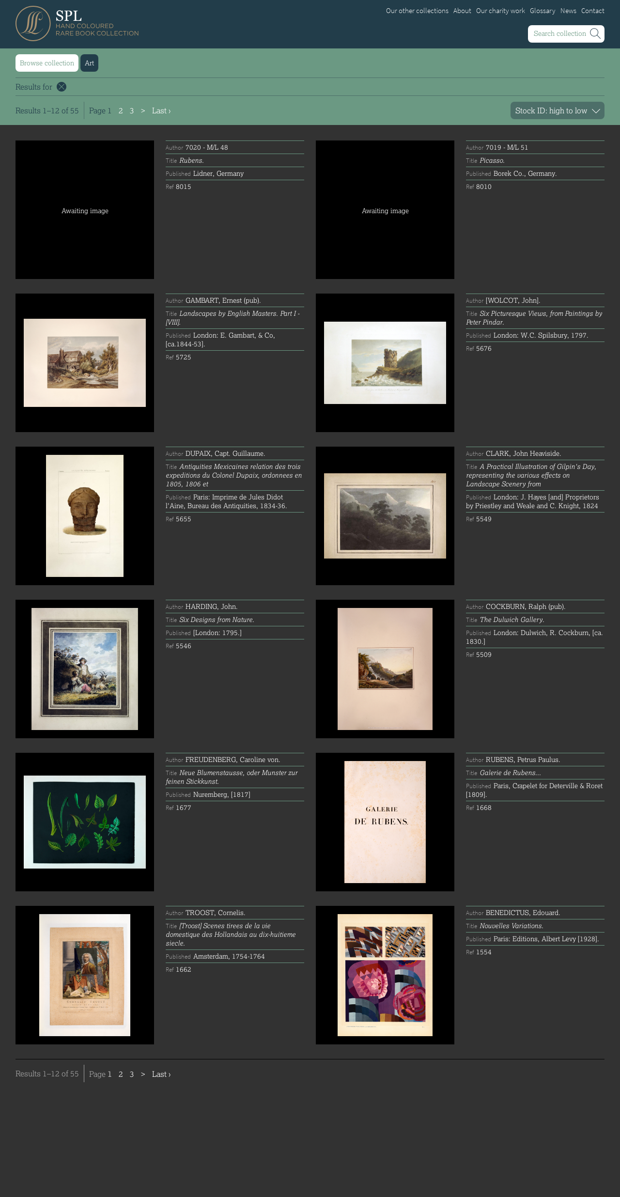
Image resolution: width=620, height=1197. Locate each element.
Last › (161, 110)
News (568, 11)
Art (89, 63)
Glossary (543, 11)
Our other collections (417, 11)
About (462, 11)
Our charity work (500, 11)
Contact (592, 11)
